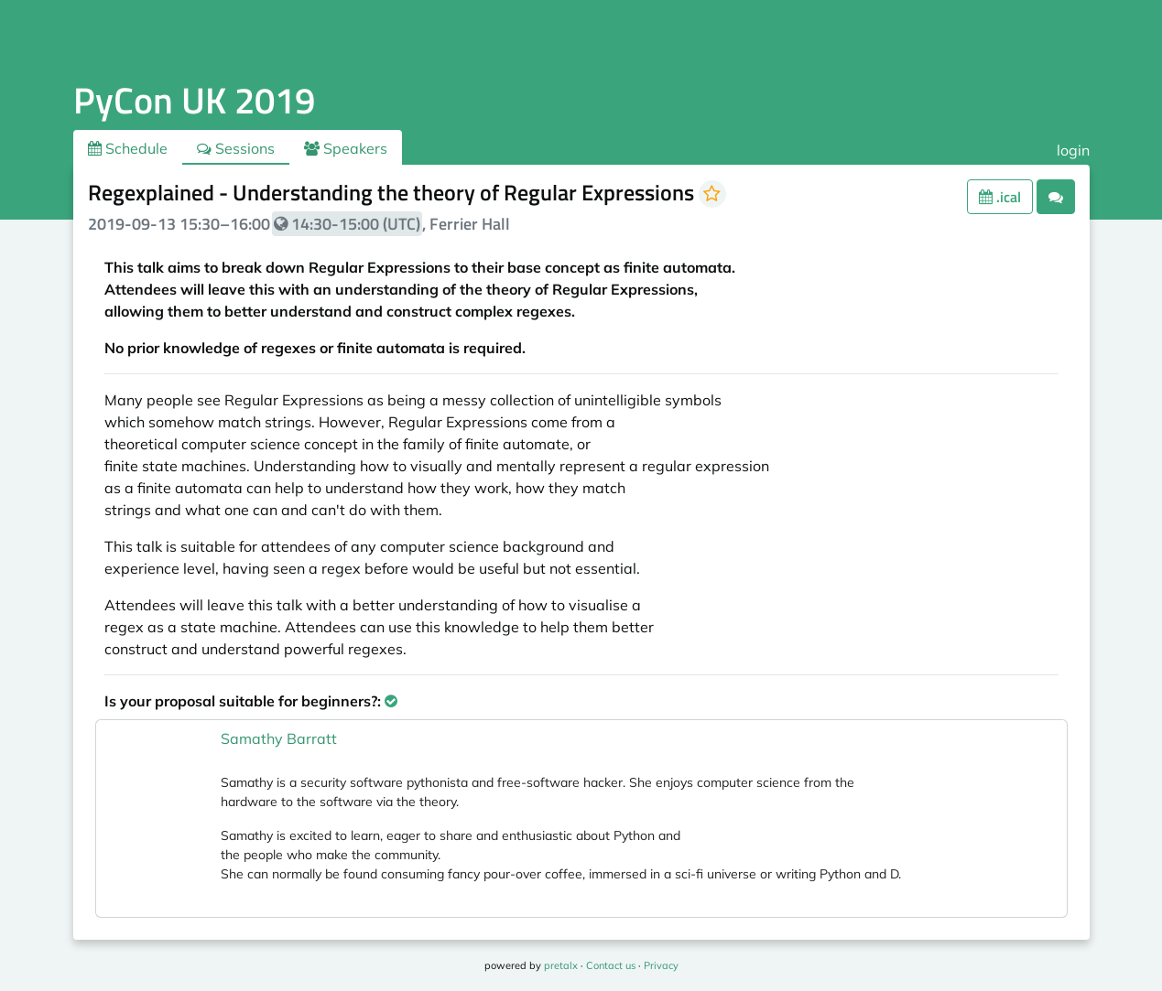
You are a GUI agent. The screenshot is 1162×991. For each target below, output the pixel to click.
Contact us (610, 965)
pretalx (561, 965)
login (1073, 150)
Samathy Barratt (279, 738)
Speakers (345, 148)
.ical (1000, 197)
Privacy (661, 965)
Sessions (236, 148)
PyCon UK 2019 (194, 100)
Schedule (128, 148)
